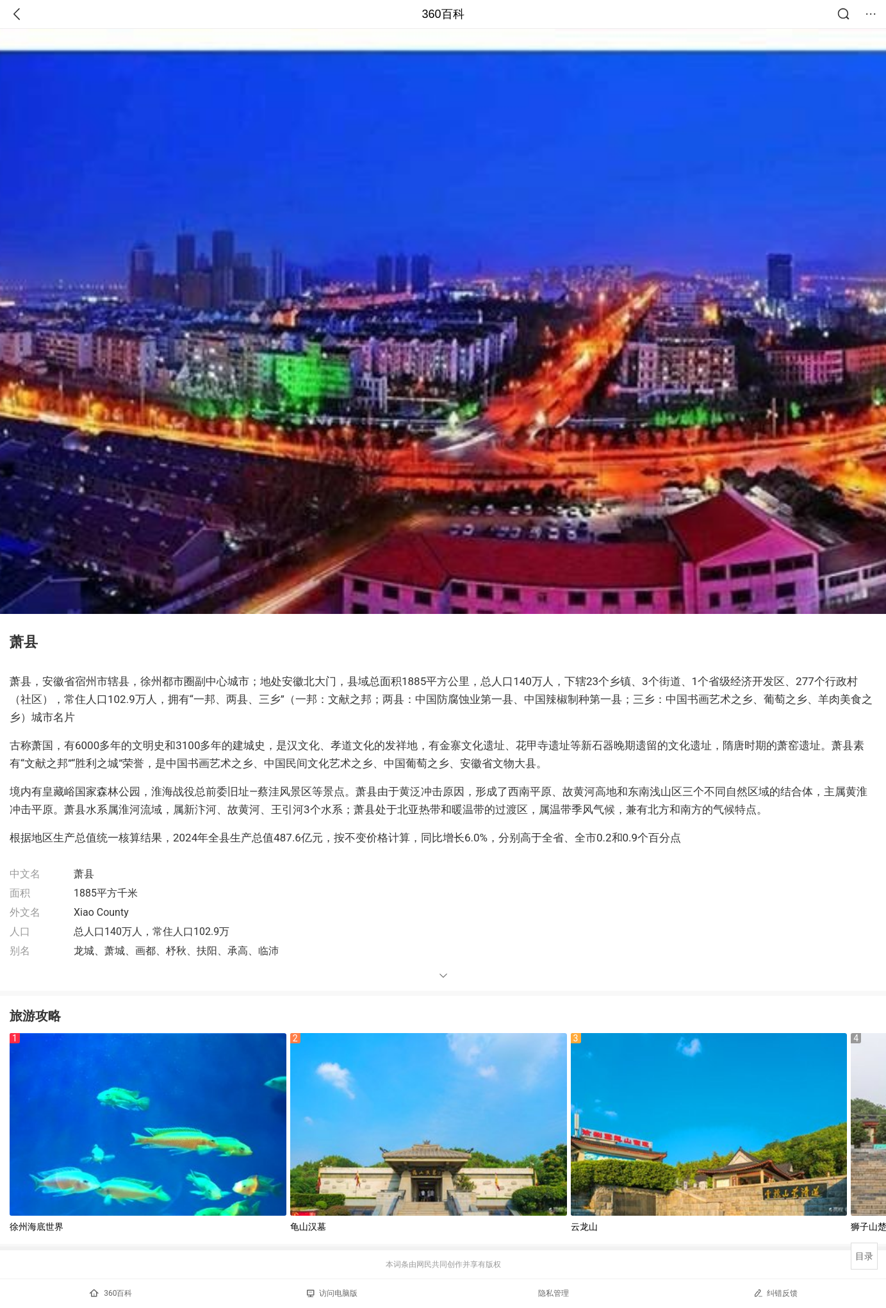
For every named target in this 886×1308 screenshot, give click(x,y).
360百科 (443, 14)
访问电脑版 (332, 1293)
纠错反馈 (775, 1293)
